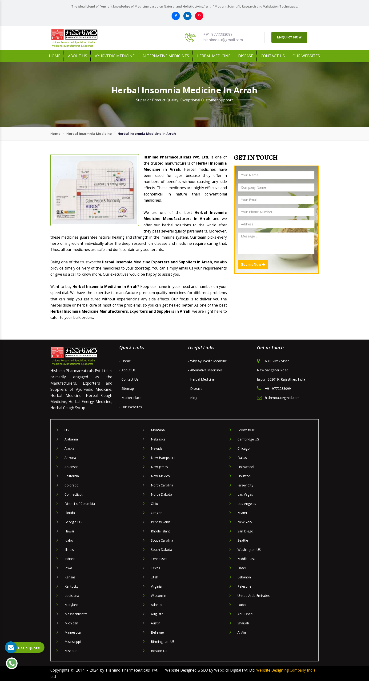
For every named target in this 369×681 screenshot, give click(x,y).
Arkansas (71, 467)
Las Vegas (245, 494)
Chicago (243, 448)
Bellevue (157, 632)
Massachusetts (76, 614)
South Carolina (162, 540)
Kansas (70, 577)
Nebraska (158, 439)
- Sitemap (126, 388)
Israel (241, 568)
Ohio (154, 503)
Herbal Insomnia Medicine (89, 133)
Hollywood (245, 467)
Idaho (68, 540)
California (71, 476)
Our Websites (306, 55)
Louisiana (71, 595)
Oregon (156, 513)
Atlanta (156, 604)
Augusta (157, 614)
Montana (158, 430)
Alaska (69, 448)
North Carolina (162, 485)
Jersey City (245, 485)
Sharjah (243, 623)
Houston (244, 476)
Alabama (71, 439)
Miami (242, 513)
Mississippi (72, 641)
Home (54, 55)
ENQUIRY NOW (289, 37)
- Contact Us (128, 379)
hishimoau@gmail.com (223, 39)
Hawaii (69, 531)
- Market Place (130, 397)
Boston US (159, 650)
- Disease (195, 388)
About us (77, 55)
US (66, 430)
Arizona (70, 457)
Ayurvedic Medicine (115, 55)
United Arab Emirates (253, 595)
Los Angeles (246, 503)
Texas (155, 568)
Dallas (242, 457)
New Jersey (159, 467)
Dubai (241, 604)
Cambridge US (248, 439)
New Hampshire (163, 457)
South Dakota (161, 549)
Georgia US (73, 522)
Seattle (242, 540)
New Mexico (160, 476)
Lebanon (244, 577)
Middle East (246, 558)
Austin (155, 623)
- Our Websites (130, 407)
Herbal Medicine (213, 55)
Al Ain (241, 632)
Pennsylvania (161, 522)
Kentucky (71, 586)
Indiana (70, 558)
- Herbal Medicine (201, 379)
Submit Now (253, 264)
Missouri (70, 650)
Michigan (71, 623)
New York (244, 522)
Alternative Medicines (165, 55)
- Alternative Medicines (205, 370)
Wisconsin (158, 595)
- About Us (127, 370)
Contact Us (273, 55)
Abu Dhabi (245, 614)
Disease (245, 55)
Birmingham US (163, 641)
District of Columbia (79, 503)
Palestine (244, 586)
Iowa (68, 568)
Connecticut (73, 494)
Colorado (71, 485)
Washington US (249, 549)
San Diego (245, 531)
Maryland (71, 604)
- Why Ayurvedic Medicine (207, 361)
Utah (154, 577)
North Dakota (161, 494)
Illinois (69, 549)
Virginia (156, 586)
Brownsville (246, 430)
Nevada (157, 448)
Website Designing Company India (285, 670)
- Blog (192, 397)
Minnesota (72, 632)
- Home (125, 361)
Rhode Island (161, 531)
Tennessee (159, 558)
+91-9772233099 (218, 34)
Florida (69, 513)
